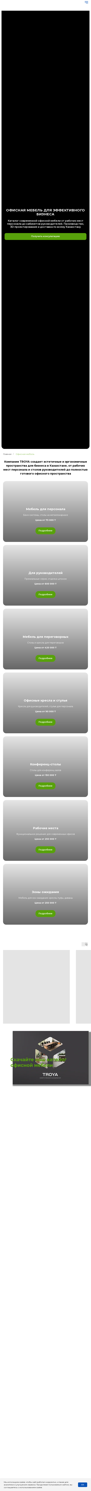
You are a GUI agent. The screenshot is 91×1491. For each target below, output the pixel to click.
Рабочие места (45, 828)
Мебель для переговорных (45, 637)
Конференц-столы (45, 764)
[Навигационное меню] (86, 2)
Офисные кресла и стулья (45, 700)
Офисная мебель (25, 454)
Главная (7, 454)
